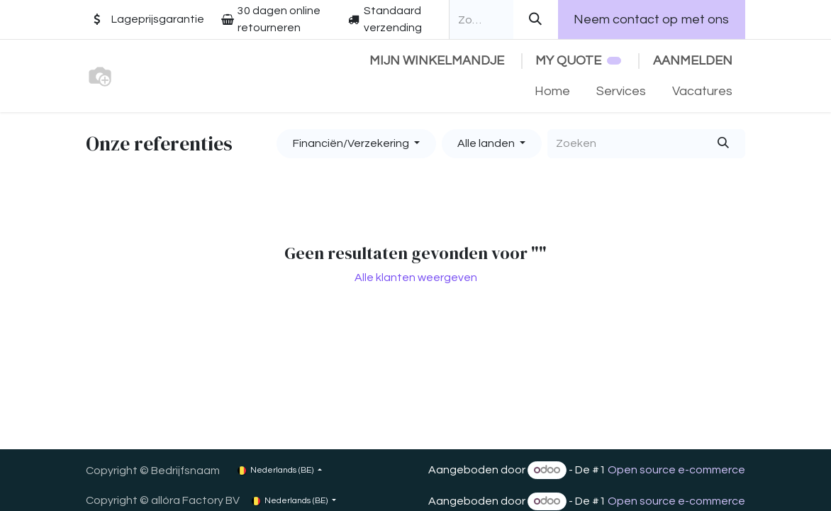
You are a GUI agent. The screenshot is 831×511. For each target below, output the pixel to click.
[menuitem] (553, 91)
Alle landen (486, 143)
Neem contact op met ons (651, 19)
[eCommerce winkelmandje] (436, 60)
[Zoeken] (535, 19)
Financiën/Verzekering (351, 143)
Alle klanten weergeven (416, 277)
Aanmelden (692, 60)
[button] (356, 143)
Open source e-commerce (676, 470)
